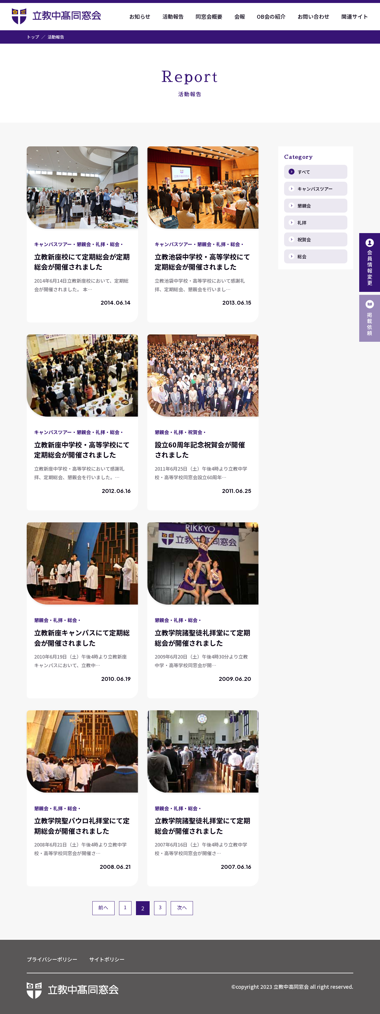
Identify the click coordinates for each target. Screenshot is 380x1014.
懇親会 (304, 206)
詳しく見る (82, 234)
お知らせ (140, 16)
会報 (239, 16)
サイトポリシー (110, 959)
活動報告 (173, 16)
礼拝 (301, 222)
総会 (301, 256)
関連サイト (354, 16)
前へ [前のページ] (101, 908)
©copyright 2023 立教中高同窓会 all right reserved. (288, 987)
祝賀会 (304, 239)
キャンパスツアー (315, 189)
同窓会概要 (209, 16)
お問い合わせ (313, 16)
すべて (303, 172)
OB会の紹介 (271, 16)
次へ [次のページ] (184, 908)
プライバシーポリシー (53, 959)
